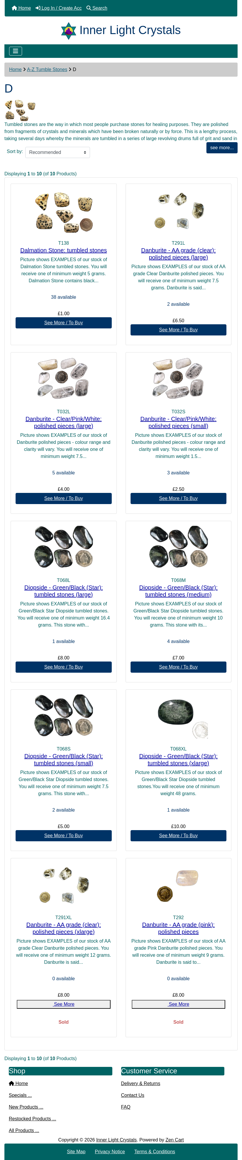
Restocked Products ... (32, 1118)
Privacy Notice (110, 1151)
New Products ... (26, 1106)
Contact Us (132, 1095)
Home (15, 69)
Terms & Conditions (154, 1151)
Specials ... (20, 1095)
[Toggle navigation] (15, 51)
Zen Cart (175, 1139)
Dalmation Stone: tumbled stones (63, 250)
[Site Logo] (70, 29)
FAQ (126, 1106)
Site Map (76, 1151)
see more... (222, 147)
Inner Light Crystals (116, 1139)
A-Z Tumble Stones (47, 69)
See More (63, 1004)
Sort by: (15, 151)
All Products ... (24, 1130)
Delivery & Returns (140, 1083)
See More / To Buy (63, 322)
